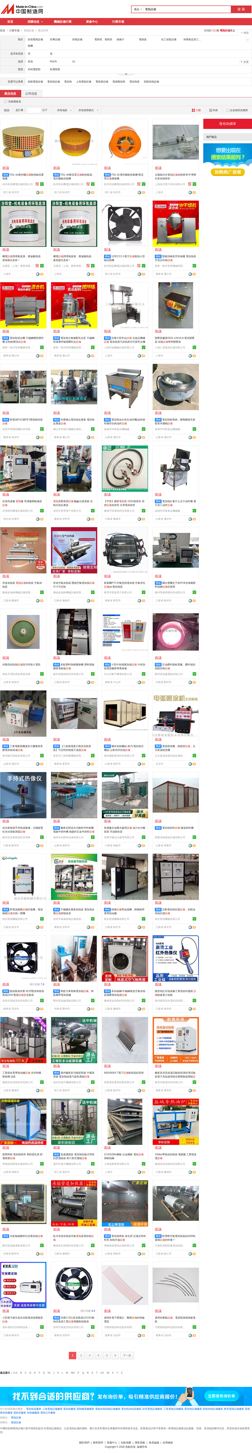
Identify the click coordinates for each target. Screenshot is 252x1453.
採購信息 (35, 21)
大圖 (196, 110)
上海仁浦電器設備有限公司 (170, 347)
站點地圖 (126, 1442)
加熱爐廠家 (33, 1412)
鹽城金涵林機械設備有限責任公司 (18, 592)
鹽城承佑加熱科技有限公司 (119, 1000)
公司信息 (31, 93)
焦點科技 (130, 1446)
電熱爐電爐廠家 (85, 1408)
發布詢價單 (227, 123)
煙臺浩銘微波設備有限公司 (170, 837)
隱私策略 (140, 1442)
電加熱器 (134, 81)
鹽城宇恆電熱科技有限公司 (119, 510)
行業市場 (118, 21)
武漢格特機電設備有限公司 (17, 510)
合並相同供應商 (237, 110)
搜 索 (241, 9)
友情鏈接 (168, 1442)
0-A (15, 1372)
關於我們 (84, 1442)
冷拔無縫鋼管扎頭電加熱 (26, 1235)
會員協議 (154, 1442)
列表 (213, 110)
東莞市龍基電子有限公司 (118, 592)
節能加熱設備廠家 (213, 1408)
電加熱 (68, 81)
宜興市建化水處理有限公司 (119, 837)
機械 (5, 174)
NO (73, 1372)
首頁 (10, 21)
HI (49, 1372)
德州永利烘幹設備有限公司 (68, 837)
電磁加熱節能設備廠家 (107, 1408)
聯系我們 (98, 1442)
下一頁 (127, 1355)
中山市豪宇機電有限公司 (118, 673)
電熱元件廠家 (47, 1412)
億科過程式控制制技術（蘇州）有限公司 (18, 1327)
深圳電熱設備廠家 (152, 1408)
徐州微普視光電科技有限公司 (171, 1000)
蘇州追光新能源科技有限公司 (18, 837)
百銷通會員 (14, 101)
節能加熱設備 (151, 81)
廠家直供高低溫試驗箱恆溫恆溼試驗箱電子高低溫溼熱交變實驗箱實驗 (175, 1076)
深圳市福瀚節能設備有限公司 (69, 918)
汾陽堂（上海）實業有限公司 (18, 265)
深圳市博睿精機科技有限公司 (18, 429)
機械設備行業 (63, 21)
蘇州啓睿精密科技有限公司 (170, 592)
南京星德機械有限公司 (15, 918)
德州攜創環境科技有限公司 (119, 755)
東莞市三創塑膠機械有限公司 (69, 755)
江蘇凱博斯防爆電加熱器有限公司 (171, 1245)
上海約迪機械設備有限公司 (119, 347)
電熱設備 (16, 1417)
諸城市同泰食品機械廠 (116, 429)
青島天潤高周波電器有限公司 (18, 673)
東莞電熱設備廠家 (234, 1408)
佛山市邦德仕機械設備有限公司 (69, 429)
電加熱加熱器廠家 (131, 1408)
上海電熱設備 (83, 81)
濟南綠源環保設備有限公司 (17, 1163)
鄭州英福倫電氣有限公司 (169, 673)
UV (102, 1372)
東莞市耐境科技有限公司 (169, 1082)
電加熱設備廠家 (193, 1408)
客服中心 (112, 1442)
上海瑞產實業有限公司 (116, 1163)
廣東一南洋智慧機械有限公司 (171, 265)
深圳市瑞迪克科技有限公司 (17, 1000)
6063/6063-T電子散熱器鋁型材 (124, 1072)
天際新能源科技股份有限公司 (120, 1327)
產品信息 (10, 93)
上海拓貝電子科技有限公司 (170, 184)
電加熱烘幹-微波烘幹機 (178, 827)
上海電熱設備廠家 (52, 1408)
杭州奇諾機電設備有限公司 (17, 184)
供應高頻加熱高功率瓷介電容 (21, 664)
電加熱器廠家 (33, 1408)
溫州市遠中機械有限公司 (67, 1082)
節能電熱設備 (35, 81)
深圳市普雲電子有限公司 (67, 510)
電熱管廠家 (19, 1412)
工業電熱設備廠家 (173, 1408)
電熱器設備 (102, 81)
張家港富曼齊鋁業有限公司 (119, 1082)
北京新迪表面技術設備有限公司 (171, 755)
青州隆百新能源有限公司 (16, 755)
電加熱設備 (53, 81)
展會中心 (92, 21)
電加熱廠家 (69, 1408)
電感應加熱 (118, 81)
